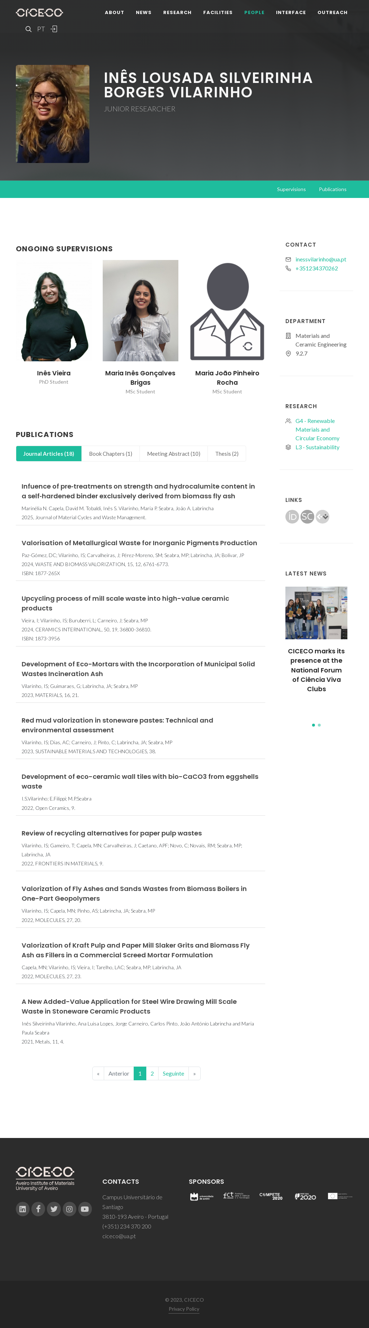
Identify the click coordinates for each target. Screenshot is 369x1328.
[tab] (48, 454)
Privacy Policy (184, 1309)
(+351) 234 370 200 (126, 1226)
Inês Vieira (54, 373)
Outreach (332, 12)
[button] (313, 725)
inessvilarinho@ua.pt (320, 259)
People (254, 12)
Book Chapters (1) (110, 453)
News (144, 12)
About (114, 12)
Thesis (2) (227, 453)
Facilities (218, 12)
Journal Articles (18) (48, 453)
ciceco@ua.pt (119, 1235)
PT (40, 28)
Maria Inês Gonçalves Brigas (140, 378)
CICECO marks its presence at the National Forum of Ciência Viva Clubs (316, 670)
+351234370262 (316, 268)
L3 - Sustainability (317, 447)
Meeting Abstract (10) (173, 453)
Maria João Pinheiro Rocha (227, 378)
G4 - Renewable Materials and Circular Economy (317, 429)
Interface (291, 12)
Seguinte (173, 1073)
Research (177, 12)
